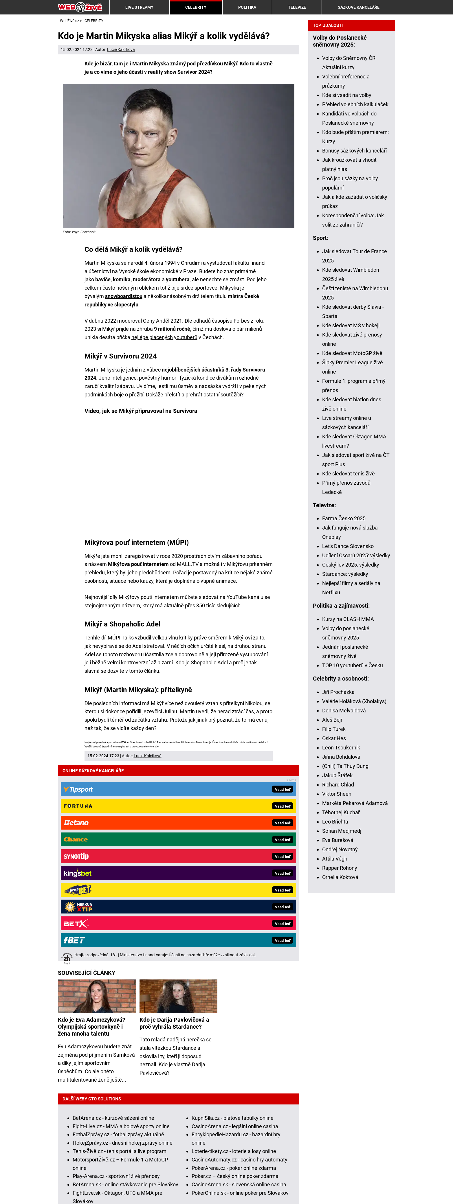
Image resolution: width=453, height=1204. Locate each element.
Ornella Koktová (340, 1081)
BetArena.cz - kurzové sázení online (113, 918)
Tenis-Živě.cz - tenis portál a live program (119, 951)
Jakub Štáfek (337, 979)
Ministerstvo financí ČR (124, 1164)
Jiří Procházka (338, 896)
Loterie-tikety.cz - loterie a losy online (234, 951)
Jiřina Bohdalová (341, 960)
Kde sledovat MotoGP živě (352, 557)
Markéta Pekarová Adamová (355, 1007)
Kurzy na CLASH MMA (348, 823)
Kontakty (68, 1190)
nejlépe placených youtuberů (164, 337)
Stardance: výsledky (345, 778)
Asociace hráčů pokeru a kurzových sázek (283, 1164)
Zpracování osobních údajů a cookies (176, 1190)
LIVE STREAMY (139, 7)
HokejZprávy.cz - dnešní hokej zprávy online (123, 943)
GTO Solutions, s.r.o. (308, 1190)
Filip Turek (334, 933)
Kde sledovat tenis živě (348, 677)
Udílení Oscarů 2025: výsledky (356, 759)
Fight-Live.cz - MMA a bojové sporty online (121, 926)
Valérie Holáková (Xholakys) (354, 905)
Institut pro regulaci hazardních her (192, 1164)
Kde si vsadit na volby (346, 299)
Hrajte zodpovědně (95, 742)
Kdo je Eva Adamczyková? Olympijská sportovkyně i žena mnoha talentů (91, 826)
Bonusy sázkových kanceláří (354, 354)
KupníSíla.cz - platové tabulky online (233, 918)
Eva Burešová (337, 1044)
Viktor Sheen (336, 998)
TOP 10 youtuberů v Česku (352, 869)
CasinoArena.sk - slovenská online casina (239, 984)
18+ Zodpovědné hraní (251, 1190)
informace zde (206, 1148)
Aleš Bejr (332, 923)
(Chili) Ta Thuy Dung (345, 970)
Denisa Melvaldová (344, 914)
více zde (154, 746)
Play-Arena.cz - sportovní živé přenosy (116, 976)
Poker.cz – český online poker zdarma (235, 976)
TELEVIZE (297, 7)
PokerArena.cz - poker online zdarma (234, 968)
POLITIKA (247, 7)
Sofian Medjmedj (341, 1035)
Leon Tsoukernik (341, 951)
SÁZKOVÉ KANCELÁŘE (358, 7)
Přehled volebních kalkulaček (355, 308)
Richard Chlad (338, 988)
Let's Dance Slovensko (348, 750)
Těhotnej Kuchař (341, 1016)
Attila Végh (334, 1062)
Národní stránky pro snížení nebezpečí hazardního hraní (135, 1173)
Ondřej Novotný (340, 1053)
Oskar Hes (334, 942)
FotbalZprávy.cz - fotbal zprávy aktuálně (118, 934)
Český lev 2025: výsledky (350, 768)
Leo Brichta (335, 1025)
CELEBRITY (195, 7)
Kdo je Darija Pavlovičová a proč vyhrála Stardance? (174, 823)
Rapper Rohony (339, 1072)
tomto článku (144, 671)
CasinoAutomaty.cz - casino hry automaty (239, 959)
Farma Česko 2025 (344, 722)
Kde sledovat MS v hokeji (350, 529)
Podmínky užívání (106, 1190)
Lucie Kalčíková (121, 49)
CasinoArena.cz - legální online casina (235, 926)
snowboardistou (123, 296)
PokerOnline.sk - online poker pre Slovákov (240, 993)
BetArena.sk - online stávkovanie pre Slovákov (125, 984)
